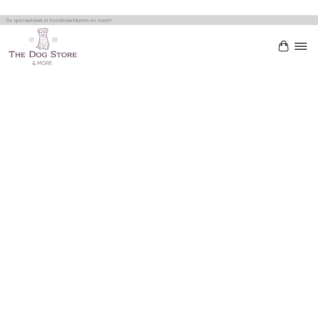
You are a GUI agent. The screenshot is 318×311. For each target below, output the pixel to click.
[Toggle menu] (300, 46)
